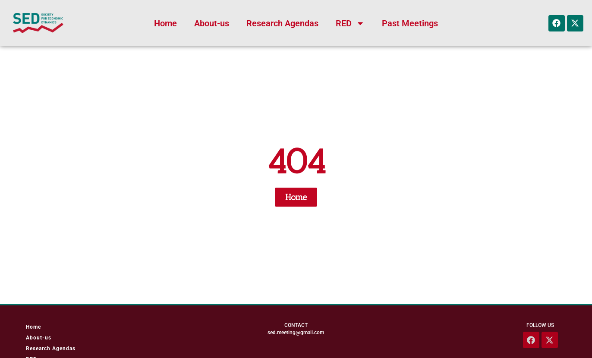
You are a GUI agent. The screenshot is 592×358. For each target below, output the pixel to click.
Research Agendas (282, 23)
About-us (211, 23)
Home (165, 23)
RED (350, 23)
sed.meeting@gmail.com (296, 333)
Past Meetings (410, 23)
